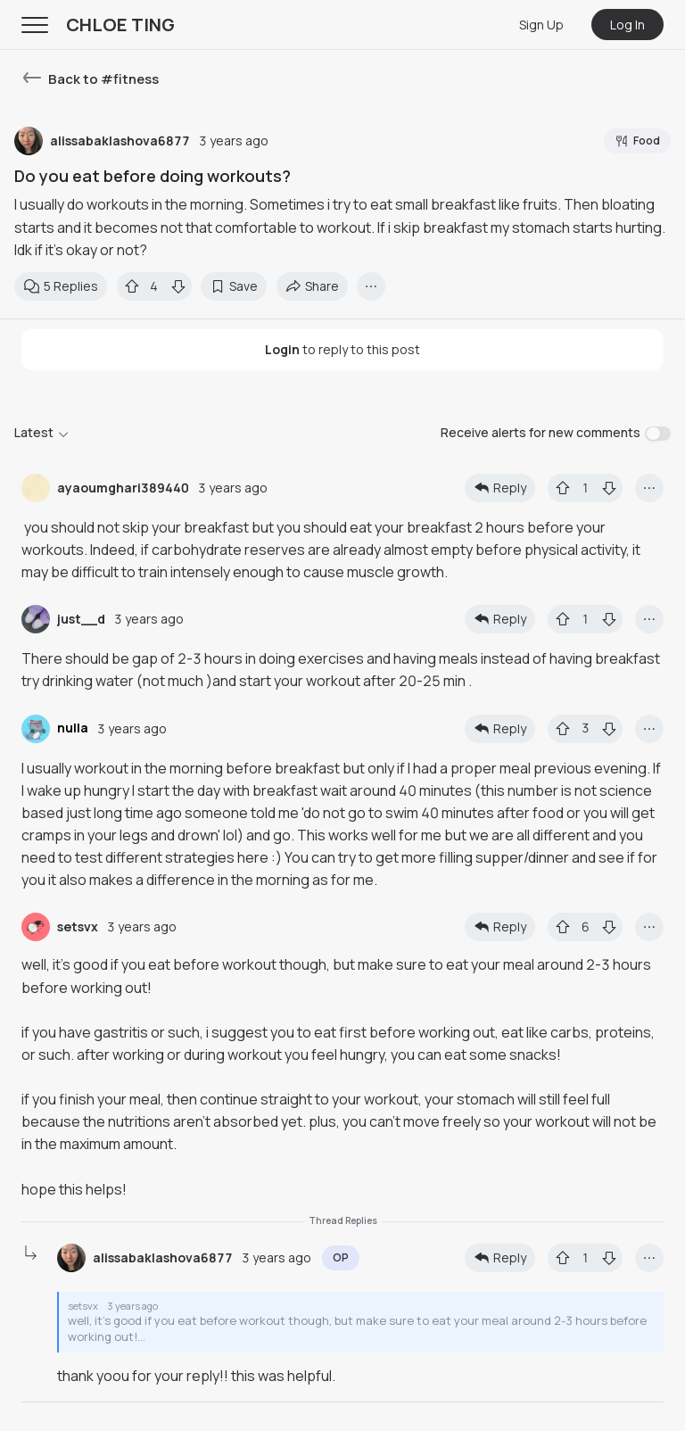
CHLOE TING (120, 24)
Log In (627, 24)
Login (282, 349)
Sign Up (541, 24)
